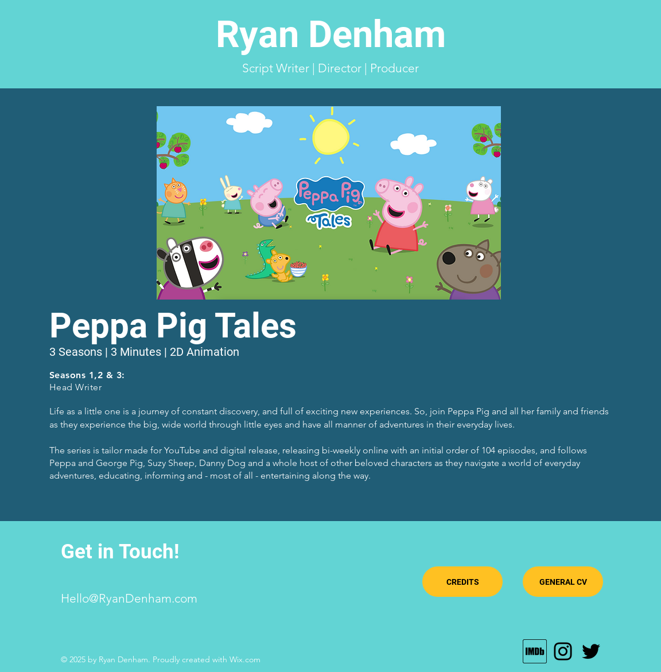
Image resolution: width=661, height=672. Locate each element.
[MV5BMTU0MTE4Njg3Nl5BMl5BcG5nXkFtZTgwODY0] (535, 651)
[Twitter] (591, 651)
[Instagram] (563, 651)
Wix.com (245, 659)
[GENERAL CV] (563, 581)
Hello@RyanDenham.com (129, 598)
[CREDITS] (462, 581)
